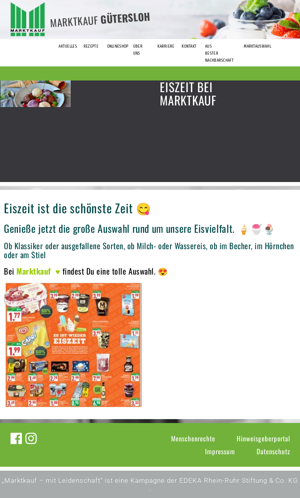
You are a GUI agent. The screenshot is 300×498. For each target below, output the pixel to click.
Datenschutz (273, 451)
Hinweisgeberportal (263, 438)
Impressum (220, 451)
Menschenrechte (193, 438)
